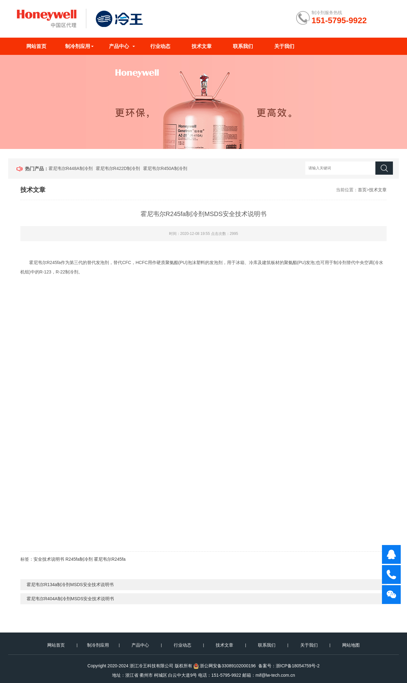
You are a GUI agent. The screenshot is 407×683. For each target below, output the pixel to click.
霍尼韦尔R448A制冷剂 (71, 168)
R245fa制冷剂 (79, 559)
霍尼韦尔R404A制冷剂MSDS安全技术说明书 (70, 598)
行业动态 (160, 46)
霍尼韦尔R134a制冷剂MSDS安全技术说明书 (70, 584)
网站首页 (36, 46)
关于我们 (284, 46)
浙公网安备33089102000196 (228, 665)
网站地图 (351, 645)
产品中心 (119, 46)
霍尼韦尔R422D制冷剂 (118, 168)
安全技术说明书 (48, 559)
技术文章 (202, 46)
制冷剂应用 (77, 46)
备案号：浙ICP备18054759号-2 (289, 665)
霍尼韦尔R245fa (110, 559)
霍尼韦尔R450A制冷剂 (165, 168)
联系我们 (243, 46)
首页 (362, 189)
